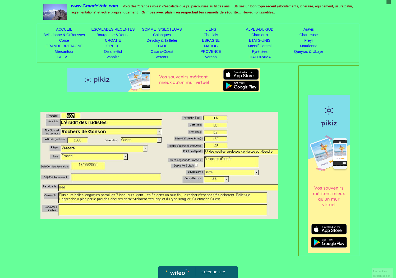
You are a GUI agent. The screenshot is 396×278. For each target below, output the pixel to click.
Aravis (308, 29)
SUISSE (64, 57)
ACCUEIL (64, 29)
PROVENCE (210, 51)
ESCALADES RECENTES (113, 29)
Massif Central (259, 46)
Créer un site (213, 271)
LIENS (210, 29)
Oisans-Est (113, 51)
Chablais (211, 35)
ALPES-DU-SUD (259, 29)
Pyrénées (260, 51)
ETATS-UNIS (259, 40)
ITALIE (162, 46)
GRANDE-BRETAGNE (64, 46)
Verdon (211, 57)
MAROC (211, 46)
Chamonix (259, 35)
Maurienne (308, 46)
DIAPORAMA (259, 57)
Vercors (162, 57)
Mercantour (64, 51)
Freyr (308, 40)
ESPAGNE (211, 40)
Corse (64, 40)
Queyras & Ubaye (308, 51)
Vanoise (113, 57)
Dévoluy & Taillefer (162, 40)
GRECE (113, 46)
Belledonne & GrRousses (64, 35)
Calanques (162, 35)
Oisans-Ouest (162, 51)
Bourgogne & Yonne (113, 35)
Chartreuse (309, 35)
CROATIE (113, 40)
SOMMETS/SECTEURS (162, 29)
